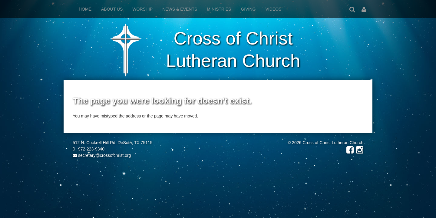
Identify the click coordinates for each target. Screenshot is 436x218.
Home (85, 9)
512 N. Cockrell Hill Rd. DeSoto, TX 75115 (113, 142)
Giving (248, 9)
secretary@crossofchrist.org (102, 155)
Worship (142, 9)
